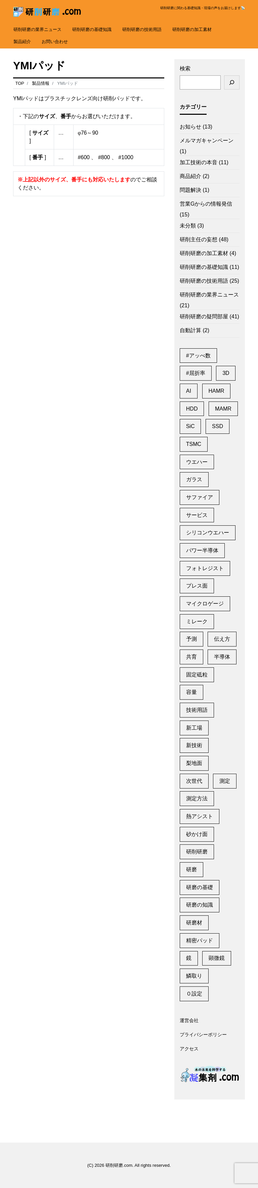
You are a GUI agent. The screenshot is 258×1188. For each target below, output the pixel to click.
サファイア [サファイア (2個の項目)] (199, 497)
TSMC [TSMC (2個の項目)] (193, 444)
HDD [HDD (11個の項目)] (192, 409)
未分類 (188, 226)
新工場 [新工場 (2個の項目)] (194, 728)
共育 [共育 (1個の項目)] (191, 657)
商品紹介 (190, 176)
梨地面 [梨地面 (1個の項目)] (194, 763)
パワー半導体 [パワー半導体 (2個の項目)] (202, 550)
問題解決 (190, 190)
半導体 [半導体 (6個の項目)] (222, 657)
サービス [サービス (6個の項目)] (197, 515)
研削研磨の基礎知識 (92, 29)
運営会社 (189, 1020)
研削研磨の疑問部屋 (204, 316)
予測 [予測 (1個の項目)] (191, 639)
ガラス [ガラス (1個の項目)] (194, 479)
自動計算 (190, 330)
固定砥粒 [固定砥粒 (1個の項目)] (197, 674)
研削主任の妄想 (198, 239)
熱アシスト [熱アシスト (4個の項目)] (199, 816)
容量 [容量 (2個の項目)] (191, 692)
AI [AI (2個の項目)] (188, 391)
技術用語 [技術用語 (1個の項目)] (197, 710)
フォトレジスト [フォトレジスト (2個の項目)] (205, 568)
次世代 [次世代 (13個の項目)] (194, 781)
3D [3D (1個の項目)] (225, 373)
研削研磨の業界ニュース (37, 29)
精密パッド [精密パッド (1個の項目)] (199, 940)
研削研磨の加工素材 (192, 29)
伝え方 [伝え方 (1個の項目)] (222, 639)
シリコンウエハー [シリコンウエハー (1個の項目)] (207, 532)
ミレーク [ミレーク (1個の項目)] (197, 621)
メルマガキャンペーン (206, 140)
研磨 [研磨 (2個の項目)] (191, 869)
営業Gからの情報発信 (206, 204)
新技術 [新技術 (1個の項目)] (194, 745)
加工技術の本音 (198, 162)
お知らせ (190, 127)
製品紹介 (22, 41)
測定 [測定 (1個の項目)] (224, 781)
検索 (185, 68)
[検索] (232, 82)
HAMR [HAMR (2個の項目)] (216, 391)
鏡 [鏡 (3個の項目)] (188, 958)
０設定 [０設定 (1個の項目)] (194, 994)
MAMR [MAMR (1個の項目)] (223, 409)
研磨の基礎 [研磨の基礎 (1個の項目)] (199, 887)
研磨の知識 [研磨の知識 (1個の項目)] (199, 905)
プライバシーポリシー (203, 1035)
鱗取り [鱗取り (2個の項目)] (194, 976)
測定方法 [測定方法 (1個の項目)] (197, 798)
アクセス (189, 1049)
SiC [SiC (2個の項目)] (190, 426)
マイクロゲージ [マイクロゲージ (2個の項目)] (205, 603)
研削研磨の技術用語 (142, 29)
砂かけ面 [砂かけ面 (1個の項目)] (197, 834)
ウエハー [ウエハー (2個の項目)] (197, 462)
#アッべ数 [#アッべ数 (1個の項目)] (198, 355)
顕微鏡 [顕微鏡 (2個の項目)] (217, 958)
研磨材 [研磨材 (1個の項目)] (194, 922)
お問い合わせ (55, 41)
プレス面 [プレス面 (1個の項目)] (197, 586)
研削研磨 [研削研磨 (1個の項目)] (197, 851)
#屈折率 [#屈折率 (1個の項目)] (195, 373)
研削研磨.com (118, 1165)
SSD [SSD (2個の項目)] (217, 426)
